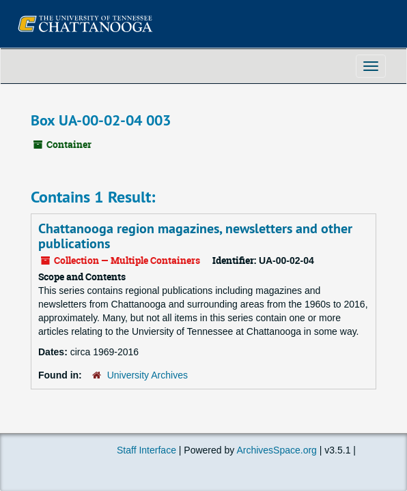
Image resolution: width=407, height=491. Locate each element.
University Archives (147, 375)
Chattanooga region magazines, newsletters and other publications (195, 236)
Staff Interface (146, 450)
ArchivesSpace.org (276, 450)
